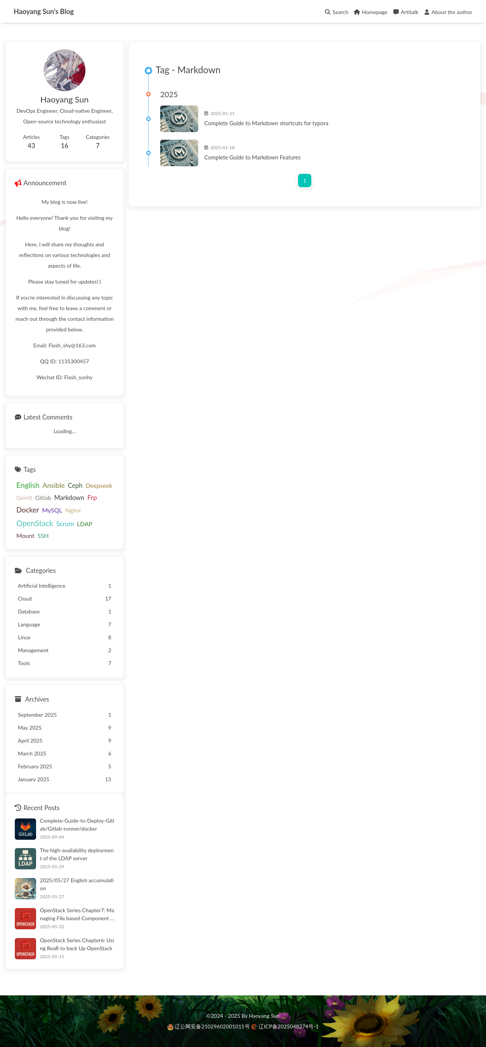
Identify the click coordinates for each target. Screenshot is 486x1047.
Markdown (69, 497)
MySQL (52, 510)
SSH (43, 535)
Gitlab (43, 497)
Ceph (75, 485)
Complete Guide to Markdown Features (252, 157)
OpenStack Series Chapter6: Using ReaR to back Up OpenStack (77, 944)
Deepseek (98, 485)
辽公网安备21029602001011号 (209, 1026)
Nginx (73, 510)
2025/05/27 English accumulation (77, 884)
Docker (27, 509)
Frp (92, 497)
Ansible (54, 485)
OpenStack (34, 523)
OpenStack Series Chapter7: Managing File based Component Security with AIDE (77, 914)
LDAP (84, 523)
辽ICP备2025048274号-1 (285, 1026)
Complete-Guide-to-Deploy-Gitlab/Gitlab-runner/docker (77, 824)
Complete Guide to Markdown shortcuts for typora (266, 123)
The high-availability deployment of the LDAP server (77, 854)
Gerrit (24, 497)
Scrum (65, 524)
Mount (25, 535)
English (27, 485)
